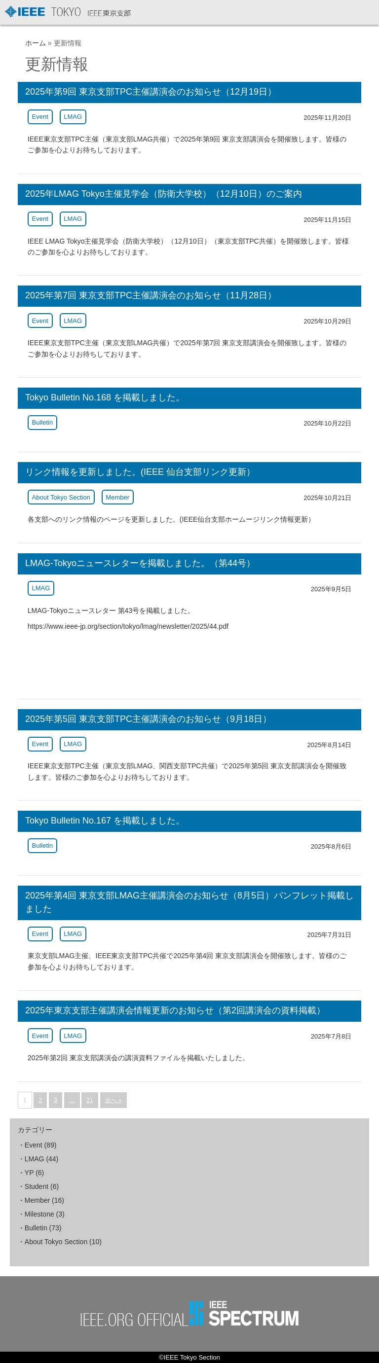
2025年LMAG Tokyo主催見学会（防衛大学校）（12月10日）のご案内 (163, 194)
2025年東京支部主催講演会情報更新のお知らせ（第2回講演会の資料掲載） (175, 1010)
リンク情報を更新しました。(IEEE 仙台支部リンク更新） (140, 472)
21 (89, 1100)
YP (29, 1173)
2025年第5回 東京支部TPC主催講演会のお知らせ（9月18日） (148, 719)
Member (117, 497)
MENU (365, 14)
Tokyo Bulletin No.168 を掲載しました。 (105, 397)
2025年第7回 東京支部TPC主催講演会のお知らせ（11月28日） (150, 295)
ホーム (35, 43)
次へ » (113, 1100)
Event (40, 116)
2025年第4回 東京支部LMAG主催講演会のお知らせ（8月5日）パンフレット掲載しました (189, 902)
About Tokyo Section (61, 497)
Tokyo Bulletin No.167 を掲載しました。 (105, 820)
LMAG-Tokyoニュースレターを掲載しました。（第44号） (140, 563)
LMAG (73, 116)
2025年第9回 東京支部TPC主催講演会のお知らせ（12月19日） (150, 92)
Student (36, 1186)
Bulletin (42, 422)
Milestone (39, 1214)
